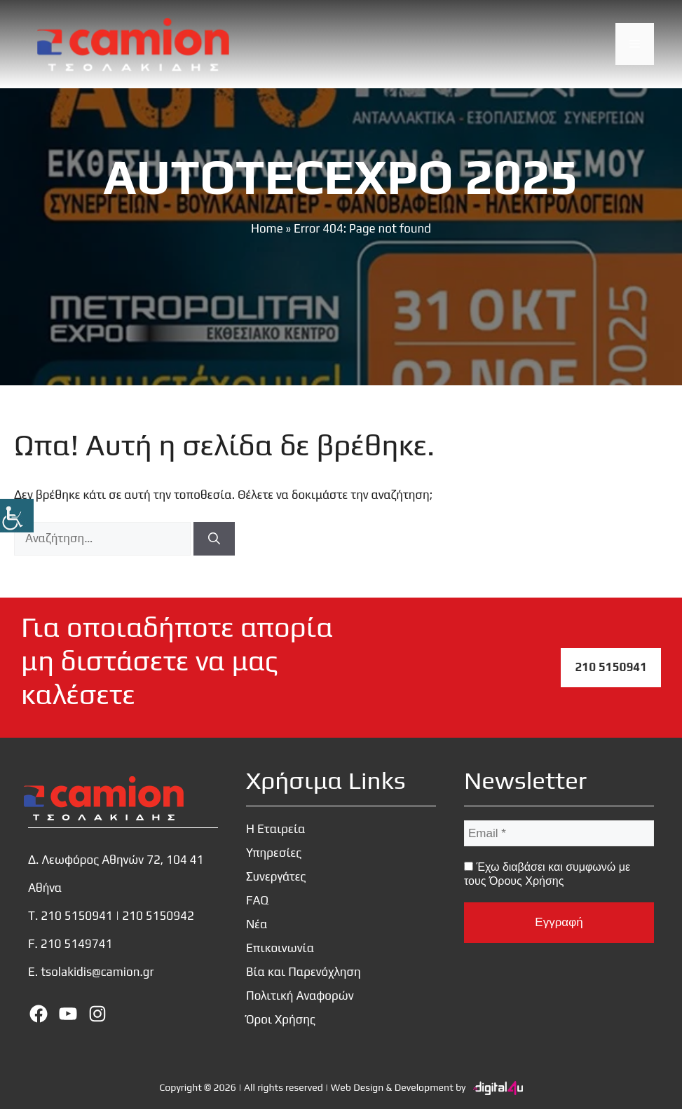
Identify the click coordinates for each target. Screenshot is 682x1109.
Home (267, 228)
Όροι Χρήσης (280, 1019)
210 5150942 (158, 916)
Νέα (257, 924)
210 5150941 (611, 667)
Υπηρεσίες (273, 853)
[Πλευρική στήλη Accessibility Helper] (17, 515)
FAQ (257, 900)
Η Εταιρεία (276, 829)
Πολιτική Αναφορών (300, 996)
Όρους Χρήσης (526, 881)
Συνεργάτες (276, 876)
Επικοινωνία (280, 948)
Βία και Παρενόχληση (303, 972)
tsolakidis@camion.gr (97, 972)
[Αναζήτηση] (214, 539)
